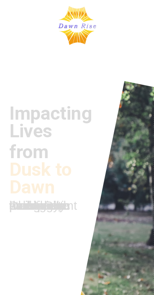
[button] (11, 25)
